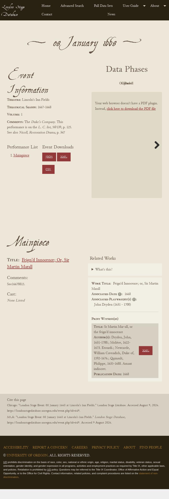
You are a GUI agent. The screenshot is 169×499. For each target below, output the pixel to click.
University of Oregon (27, 465)
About (154, 6)
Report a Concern (50, 457)
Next (155, 154)
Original (137, 83)
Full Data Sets (103, 6)
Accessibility (15, 457)
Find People (151, 457)
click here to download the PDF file (131, 119)
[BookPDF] (127, 155)
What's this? (103, 279)
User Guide (131, 6)
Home (46, 6)
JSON (49, 157)
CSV (48, 169)
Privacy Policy (105, 457)
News (111, 14)
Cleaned (113, 93)
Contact (47, 14)
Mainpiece (21, 156)
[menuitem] (47, 6)
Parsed (137, 93)
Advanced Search (72, 6)
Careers (80, 457)
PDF (113, 83)
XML (63, 157)
